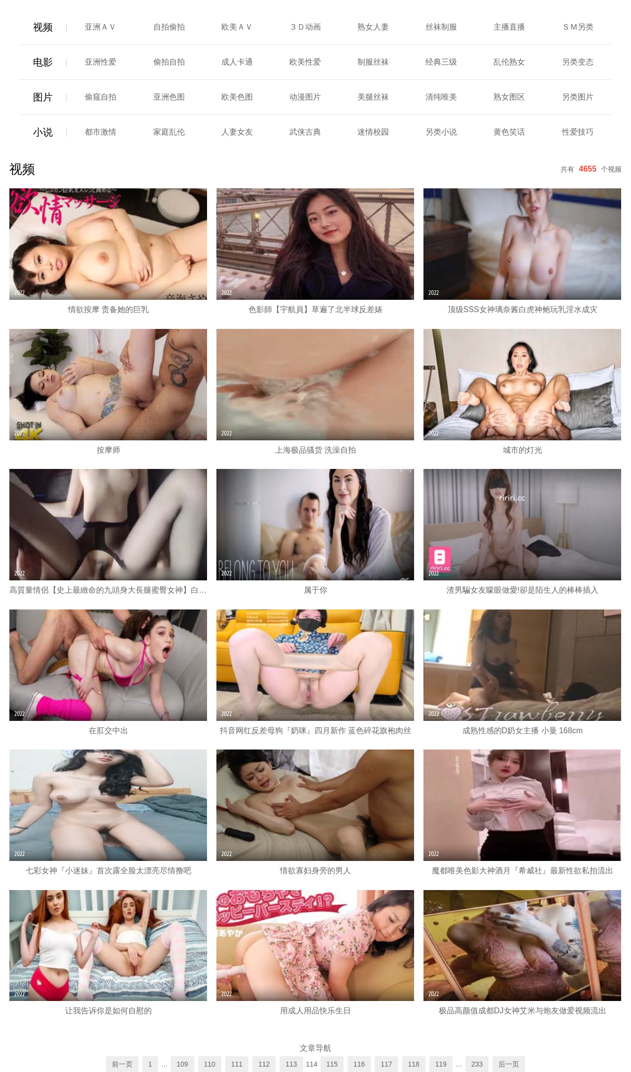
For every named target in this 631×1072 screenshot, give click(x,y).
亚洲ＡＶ (100, 27)
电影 (43, 62)
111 (237, 1064)
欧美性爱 (305, 62)
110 (209, 1064)
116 (359, 1064)
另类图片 (578, 97)
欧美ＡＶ (237, 27)
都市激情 (100, 132)
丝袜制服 (441, 27)
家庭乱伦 (169, 132)
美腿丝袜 (373, 97)
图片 (43, 97)
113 (291, 1064)
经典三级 (441, 62)
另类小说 (441, 132)
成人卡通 (237, 62)
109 (182, 1064)
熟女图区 (509, 97)
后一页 (508, 1064)
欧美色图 (237, 97)
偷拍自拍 (169, 62)
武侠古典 (305, 132)
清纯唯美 (441, 97)
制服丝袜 (373, 62)
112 (264, 1064)
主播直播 (509, 27)
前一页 (122, 1064)
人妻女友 (237, 132)
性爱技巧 (578, 132)
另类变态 (578, 62)
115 (332, 1064)
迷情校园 (373, 132)
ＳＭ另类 (578, 27)
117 (386, 1064)
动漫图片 (305, 97)
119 (441, 1064)
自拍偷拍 (169, 27)
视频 (43, 27)
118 (414, 1064)
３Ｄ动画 (305, 27)
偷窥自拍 (100, 97)
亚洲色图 (169, 97)
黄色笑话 (509, 132)
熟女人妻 (373, 27)
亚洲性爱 (100, 62)
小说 (43, 132)
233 (477, 1064)
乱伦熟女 (509, 62)
